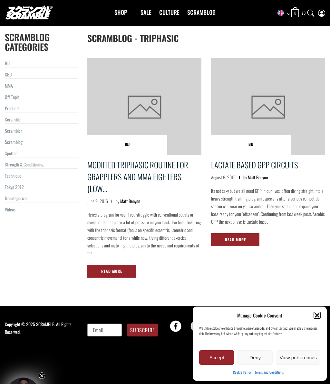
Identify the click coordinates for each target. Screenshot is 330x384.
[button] (317, 315)
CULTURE (169, 12)
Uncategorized (16, 198)
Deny (255, 357)
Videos (10, 209)
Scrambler (13, 130)
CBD (8, 74)
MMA (9, 85)
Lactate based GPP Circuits (254, 165)
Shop (120, 12)
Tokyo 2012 (14, 186)
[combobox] (281, 13)
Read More (111, 271)
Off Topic (12, 97)
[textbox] (281, 13)
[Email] (104, 330)
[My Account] (321, 11)
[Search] (311, 11)
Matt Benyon (130, 201)
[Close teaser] (42, 375)
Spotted (11, 153)
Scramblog (201, 12)
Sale (146, 12)
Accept (216, 357)
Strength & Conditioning (24, 164)
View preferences (298, 357)
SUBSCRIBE (142, 330)
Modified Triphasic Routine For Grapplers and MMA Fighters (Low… (137, 176)
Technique (13, 175)
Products (12, 108)
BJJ (7, 63)
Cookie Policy (242, 372)
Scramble (13, 119)
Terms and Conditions (269, 372)
